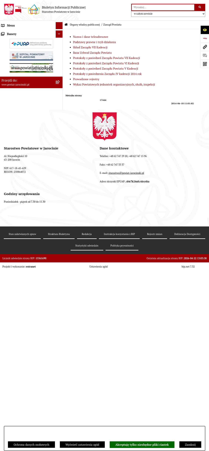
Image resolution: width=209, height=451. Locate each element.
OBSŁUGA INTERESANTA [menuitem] (18, 288)
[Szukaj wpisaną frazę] (200, 7)
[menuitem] (31, 42)
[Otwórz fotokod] (205, 64)
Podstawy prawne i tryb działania (94, 42)
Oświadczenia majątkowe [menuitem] (18, 281)
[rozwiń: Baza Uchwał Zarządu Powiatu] (60, 90)
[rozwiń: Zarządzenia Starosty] (60, 187)
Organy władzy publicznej (85, 24)
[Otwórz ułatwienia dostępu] (205, 30)
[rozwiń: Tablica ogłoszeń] (60, 244)
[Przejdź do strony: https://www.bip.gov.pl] (205, 38)
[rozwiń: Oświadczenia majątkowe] (60, 281)
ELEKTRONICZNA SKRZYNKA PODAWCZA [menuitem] (21, 297)
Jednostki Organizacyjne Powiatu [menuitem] (23, 201)
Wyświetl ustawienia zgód (82, 444)
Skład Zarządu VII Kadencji (90, 47)
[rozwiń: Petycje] (60, 348)
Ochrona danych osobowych (31, 444)
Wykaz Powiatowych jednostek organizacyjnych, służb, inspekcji (114, 84)
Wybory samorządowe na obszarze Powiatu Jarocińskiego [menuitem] (23, 331)
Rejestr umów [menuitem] (10, 274)
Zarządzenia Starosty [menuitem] (15, 187)
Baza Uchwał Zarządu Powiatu (92, 52)
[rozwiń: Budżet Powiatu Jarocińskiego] (60, 216)
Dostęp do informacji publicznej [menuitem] (22, 230)
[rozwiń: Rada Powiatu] (60, 42)
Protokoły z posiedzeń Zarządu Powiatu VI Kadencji (106, 63)
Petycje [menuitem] (6, 348)
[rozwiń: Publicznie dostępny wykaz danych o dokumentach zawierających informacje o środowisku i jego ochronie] (60, 314)
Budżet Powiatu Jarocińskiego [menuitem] (21, 216)
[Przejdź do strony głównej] (45, 9)
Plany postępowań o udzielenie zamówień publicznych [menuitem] (28, 265)
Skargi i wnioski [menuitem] (12, 237)
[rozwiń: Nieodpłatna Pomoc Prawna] (60, 340)
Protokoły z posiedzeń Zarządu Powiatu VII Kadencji (106, 58)
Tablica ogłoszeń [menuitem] (12, 244)
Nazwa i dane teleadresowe (90, 37)
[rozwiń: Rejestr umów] (60, 274)
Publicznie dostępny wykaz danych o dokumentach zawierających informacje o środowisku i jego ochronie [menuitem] (28, 318)
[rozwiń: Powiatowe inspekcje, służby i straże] (60, 209)
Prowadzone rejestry (86, 79)
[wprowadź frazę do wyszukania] (163, 7)
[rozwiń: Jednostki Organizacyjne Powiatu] (60, 201)
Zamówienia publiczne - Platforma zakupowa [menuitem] (24, 253)
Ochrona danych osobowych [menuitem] (19, 223)
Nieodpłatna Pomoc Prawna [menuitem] (19, 340)
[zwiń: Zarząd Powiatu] (60, 51)
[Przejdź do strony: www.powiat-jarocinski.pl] (205, 47)
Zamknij (190, 444)
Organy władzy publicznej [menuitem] (18, 32)
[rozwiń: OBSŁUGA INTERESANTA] (60, 288)
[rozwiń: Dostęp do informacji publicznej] (60, 230)
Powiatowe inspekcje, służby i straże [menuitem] (25, 209)
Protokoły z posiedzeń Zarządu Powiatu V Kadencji (105, 68)
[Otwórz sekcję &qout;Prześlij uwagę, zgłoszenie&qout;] (205, 55)
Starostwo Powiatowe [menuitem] (15, 194)
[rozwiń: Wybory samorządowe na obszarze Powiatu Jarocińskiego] (60, 329)
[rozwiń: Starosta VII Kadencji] (60, 178)
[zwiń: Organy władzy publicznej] (60, 32)
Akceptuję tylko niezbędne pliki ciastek (142, 445)
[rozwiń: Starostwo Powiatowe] (60, 194)
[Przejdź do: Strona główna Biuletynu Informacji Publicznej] (66, 24)
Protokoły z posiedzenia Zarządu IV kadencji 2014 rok (107, 74)
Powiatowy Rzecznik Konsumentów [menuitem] (24, 306)
